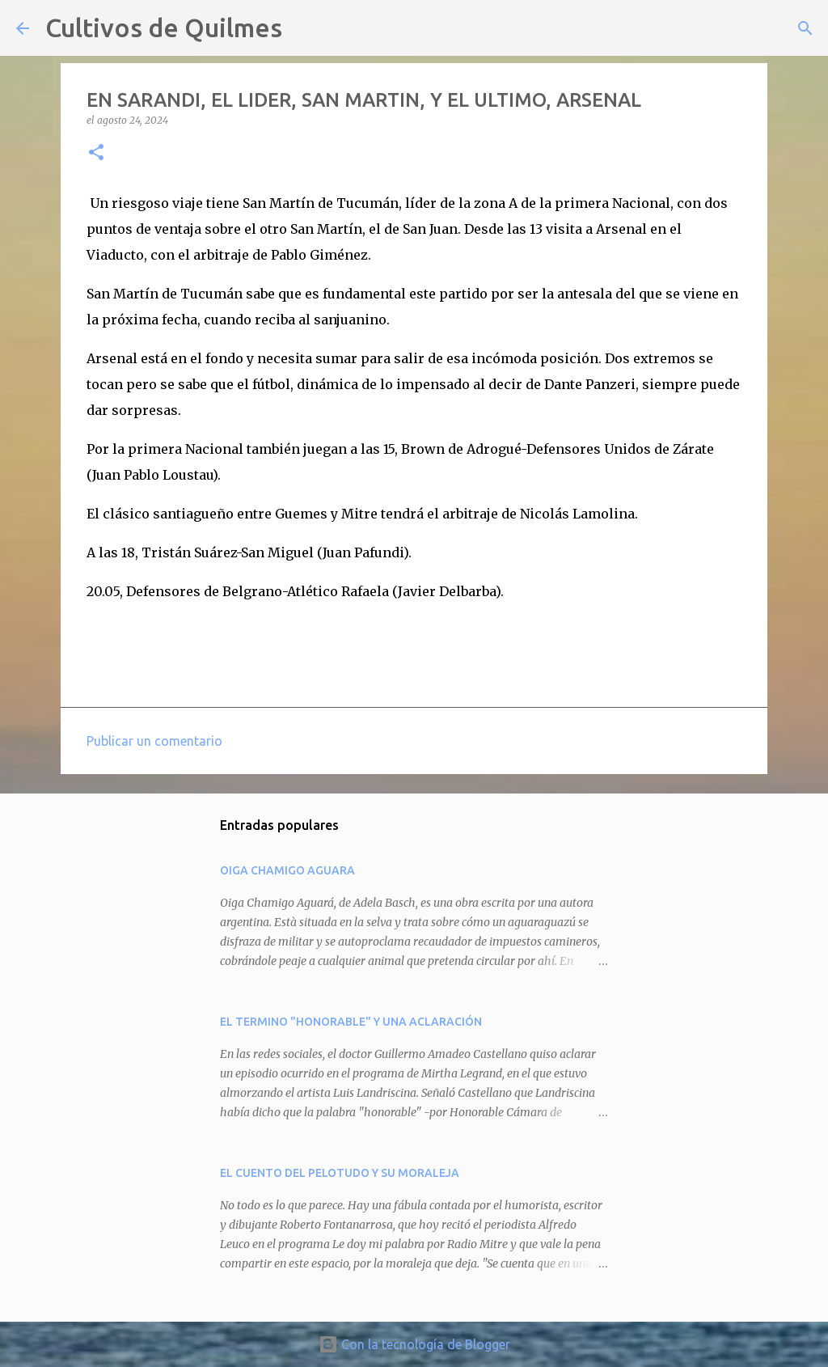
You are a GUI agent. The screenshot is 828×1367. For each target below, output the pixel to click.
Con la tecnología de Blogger (414, 1344)
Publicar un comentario (154, 741)
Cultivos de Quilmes (163, 27)
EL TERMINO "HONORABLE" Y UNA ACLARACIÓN (351, 1021)
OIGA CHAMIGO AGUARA (287, 870)
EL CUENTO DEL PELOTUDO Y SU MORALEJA (339, 1172)
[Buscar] (305, 28)
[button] (96, 153)
